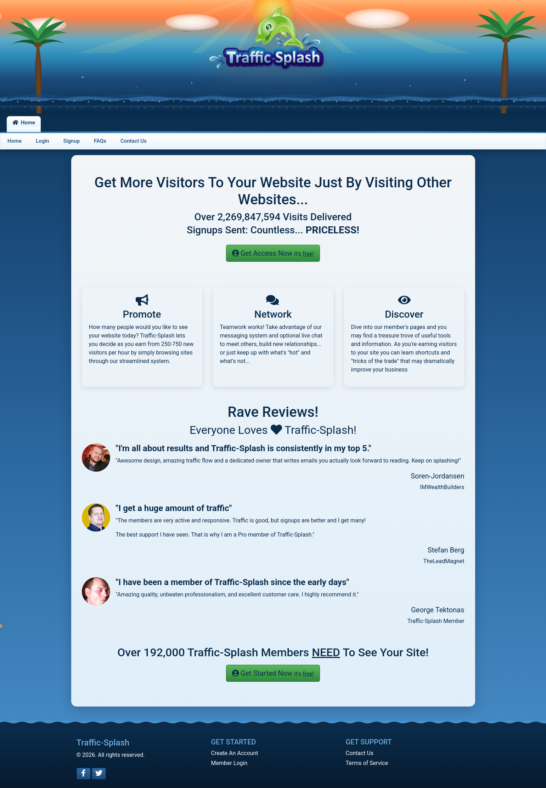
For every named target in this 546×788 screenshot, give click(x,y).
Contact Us (360, 753)
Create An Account (234, 753)
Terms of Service (367, 763)
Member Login (229, 763)
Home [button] (23, 122)
